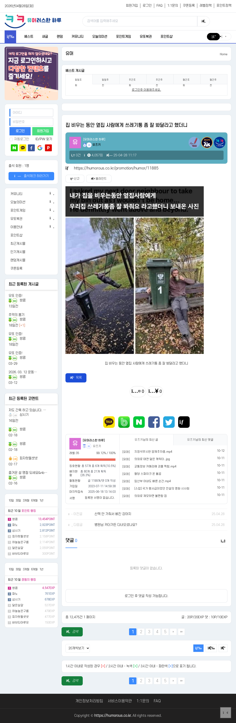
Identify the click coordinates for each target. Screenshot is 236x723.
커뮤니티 (77, 37)
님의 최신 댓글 (200, 440)
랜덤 (60, 37)
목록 (76, 378)
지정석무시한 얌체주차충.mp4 (153, 451)
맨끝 (181, 631)
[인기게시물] (31, 252)
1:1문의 (172, 6)
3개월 (26, 500)
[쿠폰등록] (31, 268)
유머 (69, 53)
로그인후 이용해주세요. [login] (146, 89)
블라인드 (99, 178)
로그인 (147, 6)
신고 (75, 178)
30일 (18, 500)
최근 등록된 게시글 (23, 284)
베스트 (28, 37)
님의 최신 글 (146, 440)
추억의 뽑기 (16, 315)
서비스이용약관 (120, 701)
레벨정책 (206, 6)
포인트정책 (223, 6)
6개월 (34, 500)
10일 (11, 500)
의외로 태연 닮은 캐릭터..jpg (152, 459)
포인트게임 (123, 37)
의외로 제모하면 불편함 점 (150, 496)
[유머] (126, 452)
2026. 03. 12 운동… (23, 372)
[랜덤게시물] (31, 260)
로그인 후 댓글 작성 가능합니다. (146, 596)
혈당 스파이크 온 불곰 (147, 473)
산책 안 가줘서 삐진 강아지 (112, 514)
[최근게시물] (31, 244)
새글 (45, 37)
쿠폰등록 (189, 6)
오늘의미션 (99, 37)
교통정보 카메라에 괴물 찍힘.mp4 (155, 466)
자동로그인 (19, 139)
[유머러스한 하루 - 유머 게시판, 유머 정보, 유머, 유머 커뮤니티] (33, 21)
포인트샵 (166, 37)
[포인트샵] (31, 235)
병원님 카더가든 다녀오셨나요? (115, 525)
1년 (41, 500)
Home (223, 54)
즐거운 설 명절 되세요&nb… (28, 473)
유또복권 (146, 37)
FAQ (159, 6)
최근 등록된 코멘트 (23, 399)
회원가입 (132, 6)
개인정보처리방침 (89, 701)
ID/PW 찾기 (43, 139)
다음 (173, 631)
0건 (76, 155)
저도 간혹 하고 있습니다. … (27, 410)
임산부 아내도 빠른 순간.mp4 (152, 481)
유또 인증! (15, 296)
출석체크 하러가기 (31, 176)
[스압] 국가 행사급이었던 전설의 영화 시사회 (161, 488)
